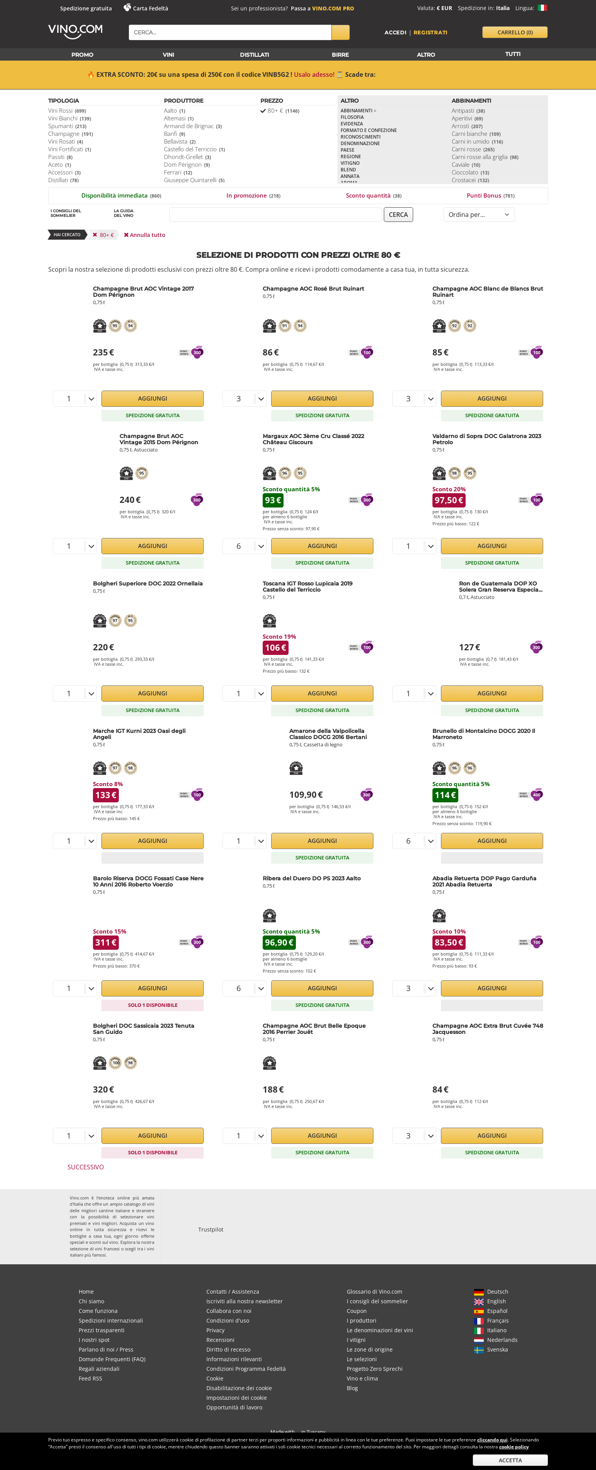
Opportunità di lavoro (234, 1407)
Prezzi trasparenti (102, 1330)
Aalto (174, 110)
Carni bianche (476, 133)
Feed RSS (90, 1378)
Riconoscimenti (361, 137)
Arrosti (467, 126)
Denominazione (360, 143)
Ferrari (178, 172)
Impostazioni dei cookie (236, 1397)
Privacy (215, 1330)
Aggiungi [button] (152, 398)
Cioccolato (470, 172)
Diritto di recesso (228, 1349)
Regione (351, 156)
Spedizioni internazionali (111, 1320)
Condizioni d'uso (227, 1320)
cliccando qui (492, 1439)
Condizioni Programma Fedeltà (246, 1368)
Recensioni (220, 1339)
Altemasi (179, 118)
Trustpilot (210, 1229)
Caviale (466, 164)
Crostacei (470, 180)
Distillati (63, 180)
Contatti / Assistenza (232, 1291)
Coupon (357, 1310)
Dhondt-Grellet (187, 157)
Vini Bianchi (69, 118)
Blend (348, 169)
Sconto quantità (374, 195)
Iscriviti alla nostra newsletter (244, 1301)
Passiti (60, 157)
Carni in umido (477, 141)
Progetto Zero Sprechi (375, 1368)
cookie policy (514, 1446)
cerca (398, 214)
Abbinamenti (359, 110)
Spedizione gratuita (86, 8)
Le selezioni (362, 1359)
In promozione (253, 195)
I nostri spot (94, 1339)
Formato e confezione (369, 130)
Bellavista (180, 141)
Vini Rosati (65, 141)
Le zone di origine (370, 1349)
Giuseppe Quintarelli (194, 180)
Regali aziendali (99, 1368)
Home (86, 1291)
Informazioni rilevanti (234, 1359)
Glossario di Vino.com (374, 1291)
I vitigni (356, 1339)
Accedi (396, 32)
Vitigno (350, 163)
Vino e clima (362, 1378)
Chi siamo (91, 1301)
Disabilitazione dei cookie (239, 1388)
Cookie (214, 1378)
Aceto (59, 164)
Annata (350, 176)
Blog (352, 1388)
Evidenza (352, 123)
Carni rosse (473, 149)
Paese (348, 150)
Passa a (322, 8)
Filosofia (352, 117)
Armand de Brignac (193, 126)
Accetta (510, 1460)
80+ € (283, 110)
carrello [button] (515, 32)
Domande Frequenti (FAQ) (112, 1359)
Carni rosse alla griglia (485, 157)
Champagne (70, 133)
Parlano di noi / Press (106, 1349)
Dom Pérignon (187, 164)
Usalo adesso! (314, 74)
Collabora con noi (229, 1310)
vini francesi (107, 1249)
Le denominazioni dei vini (380, 1330)
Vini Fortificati (69, 149)
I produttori (362, 1320)
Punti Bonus (491, 195)
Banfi (174, 133)
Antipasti (468, 110)
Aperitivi (467, 118)
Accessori (64, 172)
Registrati (431, 32)
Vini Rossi (67, 110)
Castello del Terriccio (194, 149)
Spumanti (67, 126)
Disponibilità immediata (121, 195)
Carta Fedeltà (150, 8)
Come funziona (98, 1310)
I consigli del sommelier (377, 1301)
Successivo (86, 1167)
